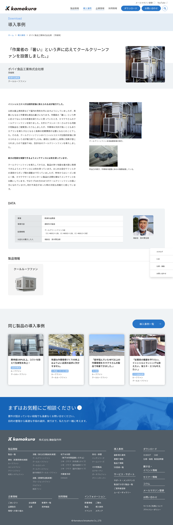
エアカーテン (97, 470)
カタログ (160, 251)
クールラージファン (40, 469)
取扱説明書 (159, 459)
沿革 (30, 506)
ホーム (11, 35)
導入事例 (87, 8)
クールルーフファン (40, 461)
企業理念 (12, 506)
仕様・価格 (161, 266)
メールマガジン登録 (145, 3)
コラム (146, 483)
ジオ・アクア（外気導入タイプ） (74, 461)
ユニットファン (14, 467)
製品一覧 (12, 454)
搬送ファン (37, 489)
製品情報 (74, 8)
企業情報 (100, 8)
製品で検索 (118, 463)
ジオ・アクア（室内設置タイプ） (74, 465)
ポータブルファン (99, 474)
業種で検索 (118, 459)
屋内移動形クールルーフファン (45, 472)
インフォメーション (95, 496)
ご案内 (98, 502)
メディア (99, 510)
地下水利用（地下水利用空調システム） (73, 456)
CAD (158, 259)
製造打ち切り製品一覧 (123, 484)
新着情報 (88, 502)
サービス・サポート (124, 474)
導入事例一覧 (146, 324)
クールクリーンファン (41, 458)
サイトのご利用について (153, 506)
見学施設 (45, 506)
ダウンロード (130, 8)
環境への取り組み (15, 510)
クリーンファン (14, 470)
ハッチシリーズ (98, 458)
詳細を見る (25, 279)
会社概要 (32, 502)
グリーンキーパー (99, 478)
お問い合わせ (151, 8)
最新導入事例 (119, 455)
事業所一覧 (46, 502)
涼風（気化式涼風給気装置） (45, 454)
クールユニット (39, 465)
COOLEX (64, 478)
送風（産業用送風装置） (43, 478)
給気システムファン (16, 474)
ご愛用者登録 (119, 488)
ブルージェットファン (41, 481)
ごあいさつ (13, 502)
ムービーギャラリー (122, 492)
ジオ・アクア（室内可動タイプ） (74, 468)
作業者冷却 (65, 474)
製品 (86, 506)
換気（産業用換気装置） (18, 459)
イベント (88, 510)
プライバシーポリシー (152, 509)
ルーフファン (13, 463)
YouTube (163, 3)
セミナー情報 (150, 477)
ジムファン (37, 485)
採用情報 (112, 8)
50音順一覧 (119, 467)
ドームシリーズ (98, 461)
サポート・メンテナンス (124, 480)
